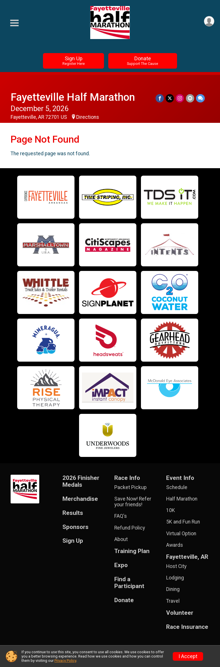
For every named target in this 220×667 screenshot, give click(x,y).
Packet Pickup (130, 487)
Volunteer (179, 613)
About (121, 539)
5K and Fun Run (183, 522)
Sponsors (75, 527)
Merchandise (80, 499)
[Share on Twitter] (170, 98)
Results (72, 513)
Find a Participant (129, 583)
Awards (174, 545)
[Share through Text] (200, 98)
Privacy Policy (65, 660)
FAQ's (120, 516)
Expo (121, 565)
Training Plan (132, 551)
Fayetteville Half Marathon (73, 97)
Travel (173, 601)
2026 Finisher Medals (80, 481)
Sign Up (74, 60)
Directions (87, 117)
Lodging (175, 578)
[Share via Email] (190, 98)
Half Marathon (181, 499)
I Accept (187, 656)
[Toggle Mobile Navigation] (14, 23)
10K (170, 510)
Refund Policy (129, 528)
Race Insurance (187, 627)
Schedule (176, 487)
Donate (142, 60)
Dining (173, 589)
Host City (176, 566)
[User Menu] (209, 21)
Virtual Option (181, 533)
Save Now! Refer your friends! (132, 501)
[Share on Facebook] (160, 98)
